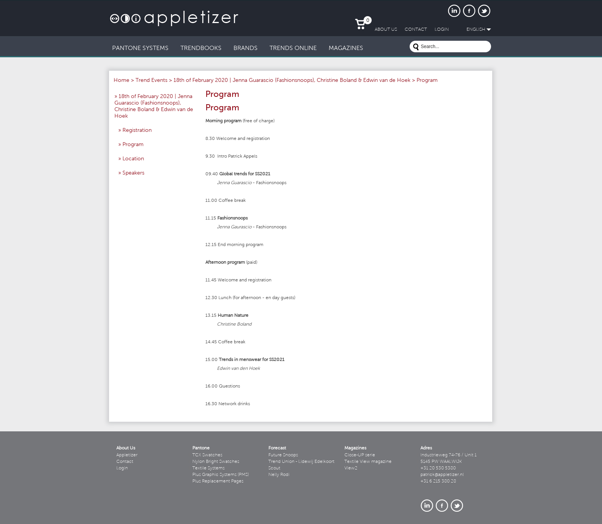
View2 (350, 468)
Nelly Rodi (278, 474)
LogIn (442, 29)
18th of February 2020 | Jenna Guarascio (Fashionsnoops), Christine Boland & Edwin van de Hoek (292, 80)
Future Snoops (283, 455)
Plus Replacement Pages (217, 481)
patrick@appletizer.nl (442, 474)
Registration (137, 130)
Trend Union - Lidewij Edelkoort (301, 461)
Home (121, 80)
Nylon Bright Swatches (215, 461)
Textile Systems (208, 468)
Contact (124, 461)
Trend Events (151, 80)
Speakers (133, 173)
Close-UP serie (359, 455)
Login (122, 468)
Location (133, 159)
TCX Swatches (207, 455)
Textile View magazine (368, 461)
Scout (274, 468)
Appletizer (126, 455)
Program (133, 145)
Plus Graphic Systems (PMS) (220, 474)
